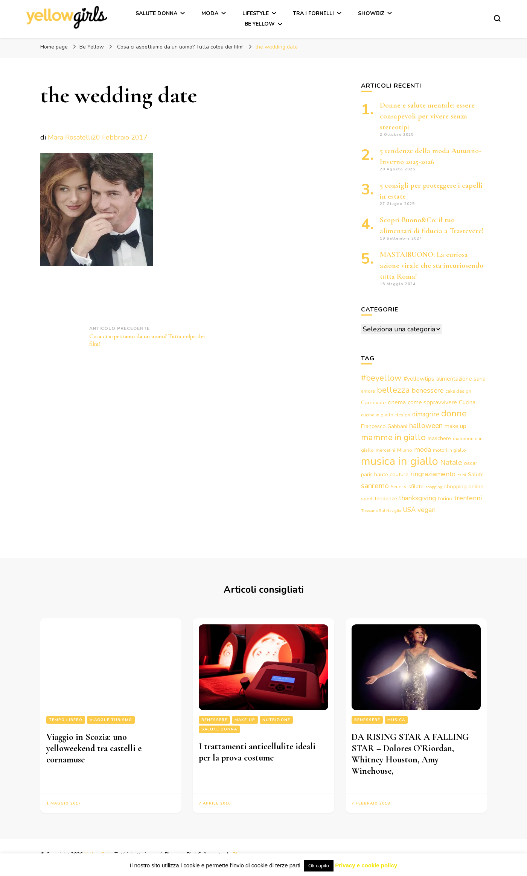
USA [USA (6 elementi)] (409, 510)
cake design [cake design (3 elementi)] (458, 391)
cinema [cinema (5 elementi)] (397, 402)
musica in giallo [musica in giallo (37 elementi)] (399, 461)
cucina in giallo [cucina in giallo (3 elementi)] (377, 414)
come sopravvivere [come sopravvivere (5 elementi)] (432, 402)
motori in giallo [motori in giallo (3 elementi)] (449, 450)
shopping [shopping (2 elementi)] (433, 487)
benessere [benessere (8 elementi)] (427, 390)
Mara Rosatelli (70, 137)
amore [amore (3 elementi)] (368, 391)
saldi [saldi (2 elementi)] (461, 475)
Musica (396, 720)
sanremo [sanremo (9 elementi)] (375, 486)
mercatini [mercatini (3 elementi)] (385, 450)
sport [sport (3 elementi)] (367, 498)
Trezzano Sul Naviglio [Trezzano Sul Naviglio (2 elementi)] (381, 510)
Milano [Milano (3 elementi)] (404, 450)
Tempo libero (65, 720)
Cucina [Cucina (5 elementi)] (467, 402)
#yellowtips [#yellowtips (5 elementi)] (419, 379)
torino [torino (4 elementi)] (445, 498)
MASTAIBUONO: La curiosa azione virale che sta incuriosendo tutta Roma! (431, 265)
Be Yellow (260, 23)
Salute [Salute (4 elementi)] (476, 474)
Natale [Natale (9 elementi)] (451, 462)
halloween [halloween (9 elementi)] (426, 426)
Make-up (245, 720)
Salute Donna (156, 13)
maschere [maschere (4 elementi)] (439, 438)
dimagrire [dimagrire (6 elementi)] (425, 414)
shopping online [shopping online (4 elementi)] (463, 486)
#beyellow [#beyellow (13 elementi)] (381, 378)
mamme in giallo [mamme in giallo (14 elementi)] (393, 437)
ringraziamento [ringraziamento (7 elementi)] (432, 473)
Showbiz (371, 13)
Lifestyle (255, 13)
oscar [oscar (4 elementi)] (470, 463)
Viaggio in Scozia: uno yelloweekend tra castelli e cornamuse (94, 748)
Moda (209, 13)
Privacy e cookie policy (366, 865)
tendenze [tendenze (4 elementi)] (386, 498)
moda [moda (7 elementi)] (422, 449)
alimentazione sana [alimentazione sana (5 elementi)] (461, 379)
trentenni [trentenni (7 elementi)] (468, 498)
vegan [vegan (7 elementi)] (426, 509)
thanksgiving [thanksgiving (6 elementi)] (417, 498)
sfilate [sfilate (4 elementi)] (415, 486)
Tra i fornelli (313, 13)
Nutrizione (276, 720)
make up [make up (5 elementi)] (455, 426)
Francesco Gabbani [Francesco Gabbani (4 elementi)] (384, 426)
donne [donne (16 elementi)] (454, 413)
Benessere (214, 720)
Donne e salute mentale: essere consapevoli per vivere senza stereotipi (427, 116)
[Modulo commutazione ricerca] (497, 18)
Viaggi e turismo (111, 720)
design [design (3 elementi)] (402, 414)
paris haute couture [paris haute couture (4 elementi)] (384, 474)
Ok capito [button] (318, 865)
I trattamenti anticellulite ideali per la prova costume (257, 752)
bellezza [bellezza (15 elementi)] (393, 390)
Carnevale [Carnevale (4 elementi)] (373, 402)
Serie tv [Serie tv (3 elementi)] (399, 486)
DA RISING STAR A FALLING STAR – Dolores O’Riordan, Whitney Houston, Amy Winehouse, (410, 754)
